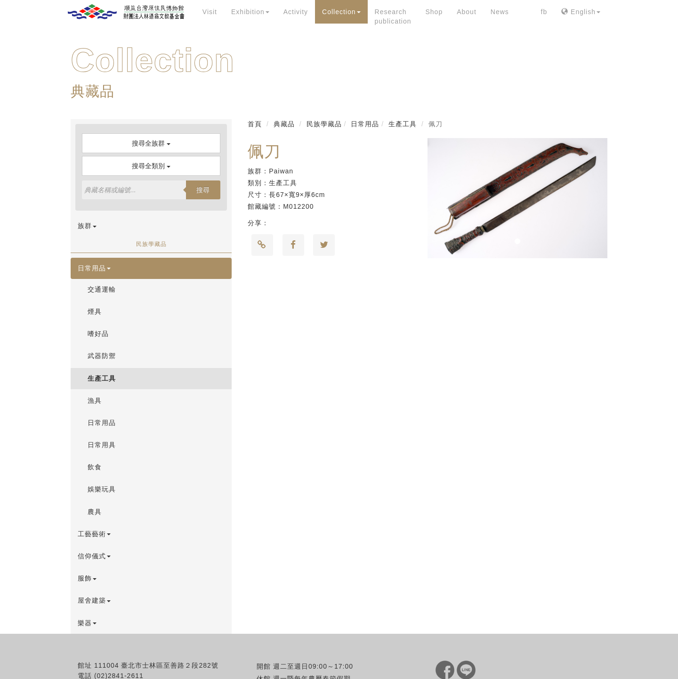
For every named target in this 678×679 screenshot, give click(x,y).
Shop (434, 12)
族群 (87, 225)
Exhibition (250, 12)
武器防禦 (102, 356)
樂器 (87, 623)
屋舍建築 (94, 600)
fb (544, 12)
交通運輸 (102, 289)
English (580, 12)
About (466, 12)
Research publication (393, 16)
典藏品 (284, 124)
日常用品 (94, 268)
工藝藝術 (94, 534)
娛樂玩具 (102, 489)
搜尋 (203, 190)
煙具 (95, 311)
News (500, 12)
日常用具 (102, 445)
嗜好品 (98, 333)
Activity (295, 12)
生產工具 (102, 378)
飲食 (95, 467)
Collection (341, 12)
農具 (95, 511)
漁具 (95, 400)
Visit (209, 12)
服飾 (87, 578)
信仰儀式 (94, 556)
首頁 (255, 124)
